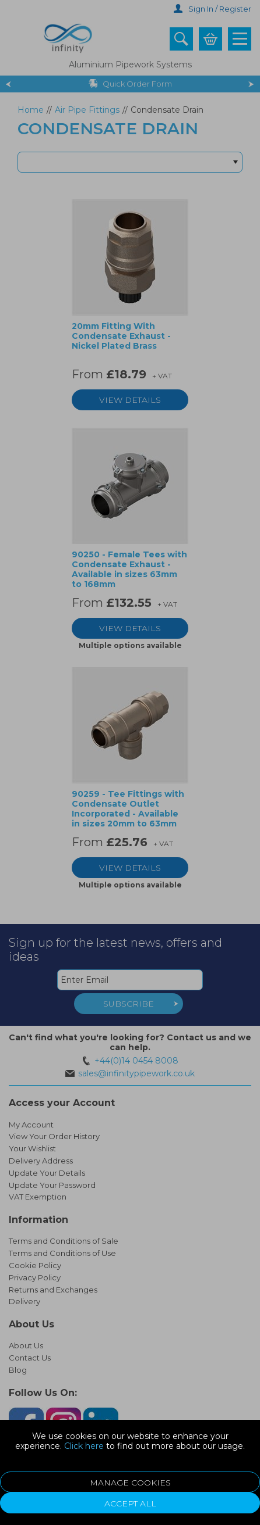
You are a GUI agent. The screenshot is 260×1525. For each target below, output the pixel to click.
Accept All (130, 1503)
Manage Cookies (130, 1482)
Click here (84, 1446)
